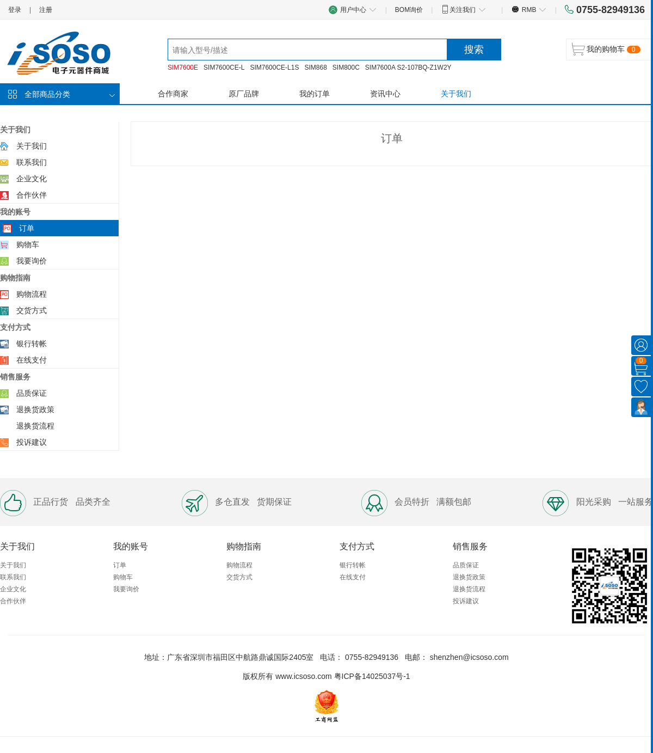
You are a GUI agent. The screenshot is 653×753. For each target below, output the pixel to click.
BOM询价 (409, 10)
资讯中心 (385, 93)
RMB (528, 9)
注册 (45, 10)
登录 (14, 10)
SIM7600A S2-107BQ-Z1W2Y (408, 67)
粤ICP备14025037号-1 (372, 676)
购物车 (27, 244)
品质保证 (31, 393)
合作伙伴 (31, 195)
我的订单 (314, 93)
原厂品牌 (244, 93)
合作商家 (173, 93)
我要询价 (31, 260)
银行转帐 (31, 343)
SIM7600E (183, 67)
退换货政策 (35, 409)
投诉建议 (31, 442)
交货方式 (31, 310)
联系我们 (31, 162)
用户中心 (353, 9)
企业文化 (31, 178)
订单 (26, 228)
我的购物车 (606, 49)
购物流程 (31, 294)
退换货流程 (35, 425)
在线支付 (31, 360)
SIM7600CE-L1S (274, 67)
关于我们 (456, 93)
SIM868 (315, 67)
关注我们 (463, 9)
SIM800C (346, 67)
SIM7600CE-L (224, 67)
